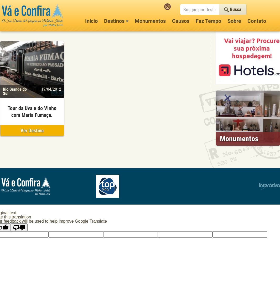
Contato (256, 21)
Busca (232, 9)
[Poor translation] (19, 227)
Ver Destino (32, 131)
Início (91, 21)
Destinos (116, 21)
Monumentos (150, 21)
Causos (180, 21)
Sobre (234, 21)
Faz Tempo (208, 21)
